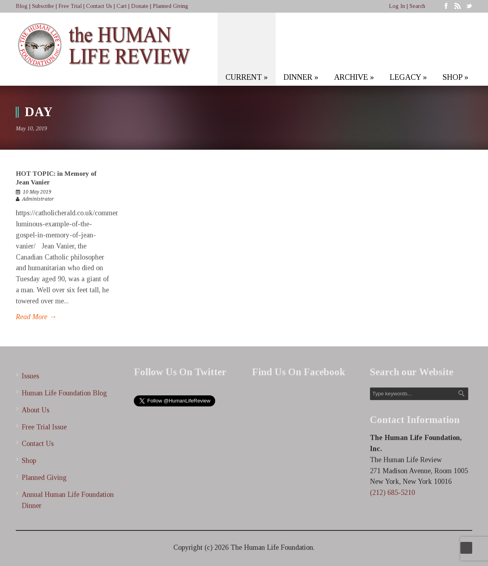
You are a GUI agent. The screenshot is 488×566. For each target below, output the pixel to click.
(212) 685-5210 (392, 492)
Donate (139, 6)
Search (417, 6)
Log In (397, 6)
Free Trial (70, 6)
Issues (30, 376)
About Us (35, 410)
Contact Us (99, 6)
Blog (22, 6)
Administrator (38, 199)
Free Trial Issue (44, 427)
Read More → (36, 317)
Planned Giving (170, 6)
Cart (121, 6)
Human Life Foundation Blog (64, 393)
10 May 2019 (37, 192)
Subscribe (43, 6)
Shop (29, 460)
